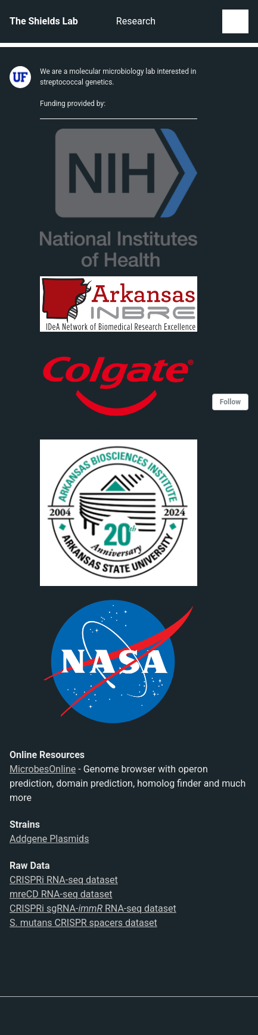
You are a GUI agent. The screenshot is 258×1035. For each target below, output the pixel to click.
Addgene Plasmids (49, 838)
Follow (230, 402)
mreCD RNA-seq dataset (61, 894)
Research (136, 21)
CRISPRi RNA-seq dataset (64, 880)
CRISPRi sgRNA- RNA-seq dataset (93, 908)
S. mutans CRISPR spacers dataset (83, 922)
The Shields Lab (44, 21)
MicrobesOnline (43, 769)
